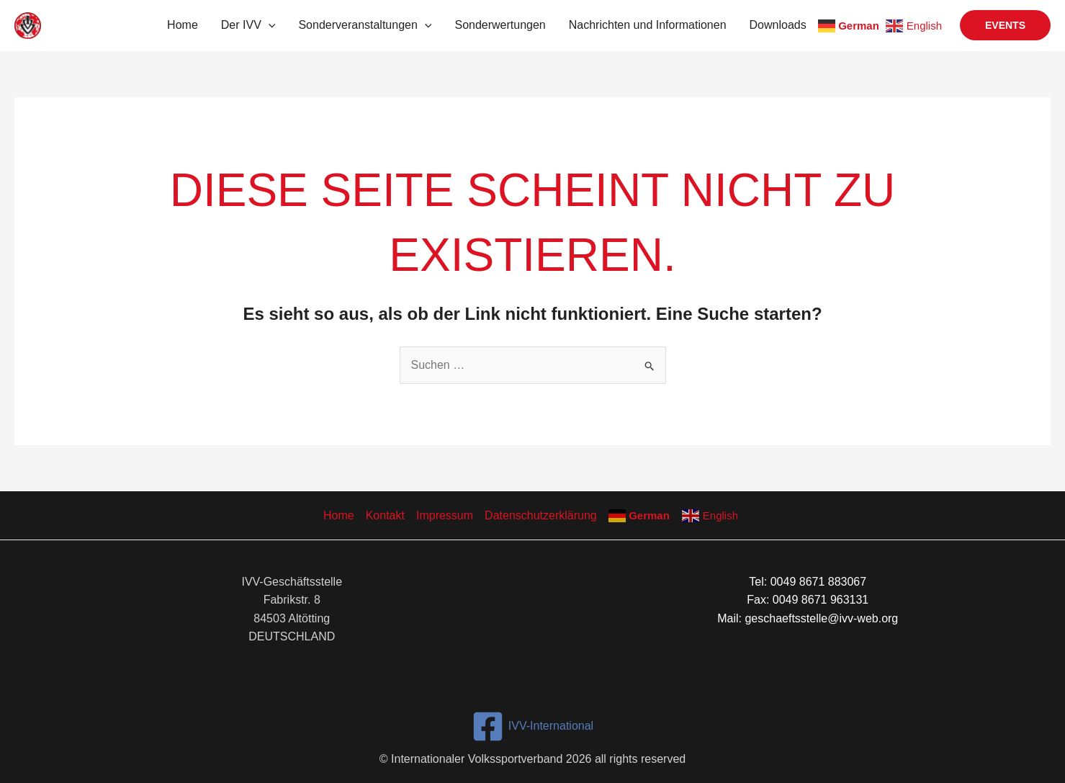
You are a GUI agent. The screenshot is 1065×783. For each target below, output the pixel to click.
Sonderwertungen (499, 25)
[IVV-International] (532, 726)
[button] (268, 25)
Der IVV (248, 25)
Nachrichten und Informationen (648, 25)
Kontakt (385, 515)
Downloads (778, 25)
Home (182, 25)
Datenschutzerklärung (541, 515)
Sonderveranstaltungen (364, 25)
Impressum (444, 515)
